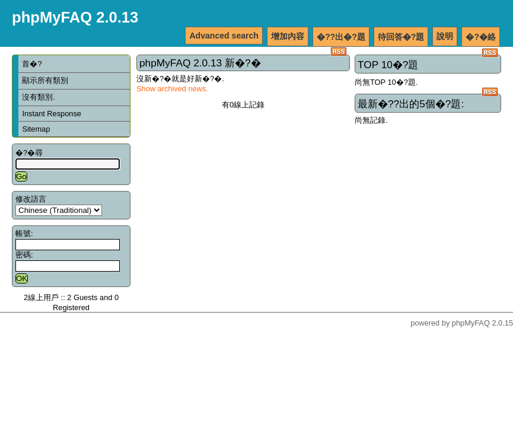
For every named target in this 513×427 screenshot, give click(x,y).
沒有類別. (38, 97)
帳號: (24, 233)
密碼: (24, 254)
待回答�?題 (401, 37)
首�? (32, 63)
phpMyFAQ (471, 322)
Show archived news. (172, 88)
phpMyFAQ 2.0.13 (75, 17)
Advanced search (224, 35)
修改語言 (30, 199)
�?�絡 (481, 37)
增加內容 (287, 36)
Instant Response (51, 113)
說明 (444, 36)
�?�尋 (29, 152)
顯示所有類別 (45, 80)
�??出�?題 (341, 37)
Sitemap (36, 129)
